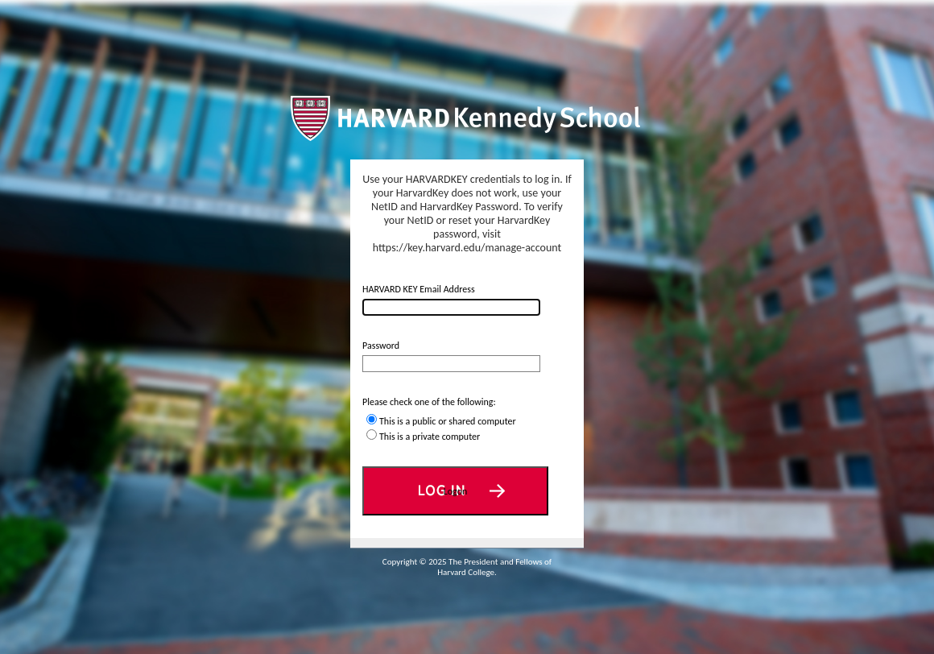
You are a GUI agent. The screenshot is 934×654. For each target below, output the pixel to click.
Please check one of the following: (429, 402)
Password (380, 345)
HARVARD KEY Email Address (418, 289)
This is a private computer (429, 436)
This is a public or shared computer (447, 421)
